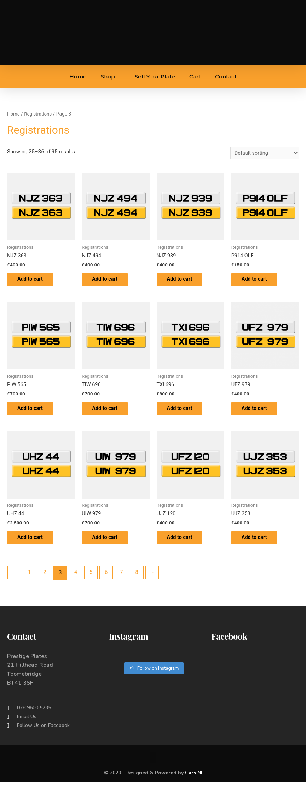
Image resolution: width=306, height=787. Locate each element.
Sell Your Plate (155, 76)
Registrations (39, 114)
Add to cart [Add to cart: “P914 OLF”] (259, 280)
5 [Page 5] (93, 577)
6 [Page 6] (109, 577)
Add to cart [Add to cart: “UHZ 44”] (34, 542)
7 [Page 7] (124, 577)
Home (78, 76)
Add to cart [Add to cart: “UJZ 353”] (259, 542)
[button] (153, 762)
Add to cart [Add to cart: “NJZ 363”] (34, 280)
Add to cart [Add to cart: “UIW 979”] (109, 542)
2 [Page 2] (46, 577)
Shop (110, 77)
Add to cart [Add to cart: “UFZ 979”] (259, 411)
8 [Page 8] (140, 577)
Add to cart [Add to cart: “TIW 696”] (109, 411)
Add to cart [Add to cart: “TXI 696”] (184, 411)
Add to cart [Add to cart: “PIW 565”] (34, 411)
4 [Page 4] (77, 577)
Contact (226, 76)
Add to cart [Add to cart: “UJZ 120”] (184, 542)
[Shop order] (263, 153)
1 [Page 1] (30, 577)
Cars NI (193, 777)
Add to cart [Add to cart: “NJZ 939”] (184, 280)
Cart (195, 76)
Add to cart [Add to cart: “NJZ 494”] (109, 280)
